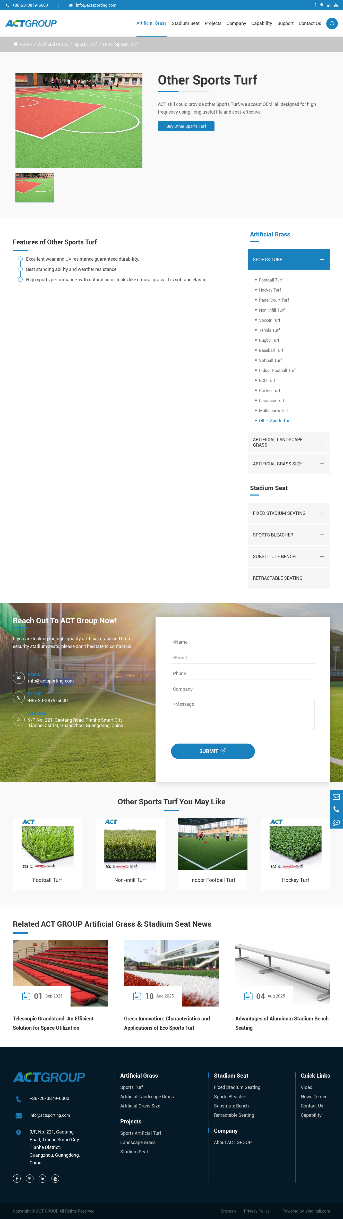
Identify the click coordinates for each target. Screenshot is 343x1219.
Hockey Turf (270, 290)
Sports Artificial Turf (140, 1133)
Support (285, 23)
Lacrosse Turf (271, 400)
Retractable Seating (278, 578)
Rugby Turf (269, 340)
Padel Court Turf (274, 300)
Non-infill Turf (272, 310)
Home (25, 44)
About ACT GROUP (233, 1142)
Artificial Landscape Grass (278, 442)
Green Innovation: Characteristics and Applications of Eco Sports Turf (167, 1023)
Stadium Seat (186, 23)
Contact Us (310, 23)
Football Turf (270, 280)
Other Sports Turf (120, 44)
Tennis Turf (269, 330)
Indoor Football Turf (277, 370)
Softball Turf (270, 360)
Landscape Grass (138, 1142)
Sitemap (228, 1211)
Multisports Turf (273, 410)
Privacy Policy (257, 1211)
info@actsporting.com (92, 5)
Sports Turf (85, 44)
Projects (213, 23)
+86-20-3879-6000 (26, 5)
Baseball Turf (271, 350)
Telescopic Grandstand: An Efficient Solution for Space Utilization (53, 1023)
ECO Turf (267, 380)
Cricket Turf (269, 390)
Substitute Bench (274, 556)
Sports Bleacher (273, 535)
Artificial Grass (151, 23)
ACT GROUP (47, 1211)
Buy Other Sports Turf (186, 126)
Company (236, 23)
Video (306, 1087)
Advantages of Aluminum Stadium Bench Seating (282, 1023)
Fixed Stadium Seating (279, 513)
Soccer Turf (269, 320)
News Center (314, 1096)
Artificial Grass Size (277, 463)
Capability (261, 23)
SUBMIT (213, 750)
